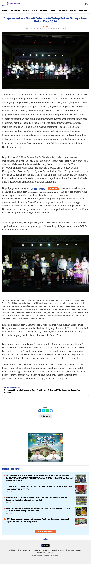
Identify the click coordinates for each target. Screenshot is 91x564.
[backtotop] (45, 540)
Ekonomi (63, 10)
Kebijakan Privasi (15, 550)
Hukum (72, 10)
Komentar (45, 416)
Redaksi (79, 550)
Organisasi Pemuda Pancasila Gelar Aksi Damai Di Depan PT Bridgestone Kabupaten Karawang (42, 391)
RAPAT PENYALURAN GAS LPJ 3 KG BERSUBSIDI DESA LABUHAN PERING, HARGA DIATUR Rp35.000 (39, 488)
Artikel (34, 10)
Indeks (26, 10)
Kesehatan (83, 10)
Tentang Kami (37, 550)
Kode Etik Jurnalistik (67, 550)
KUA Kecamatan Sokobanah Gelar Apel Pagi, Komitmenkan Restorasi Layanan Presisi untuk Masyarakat (37, 520)
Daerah (53, 10)
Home (4, 10)
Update (53, 189)
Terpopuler (15, 10)
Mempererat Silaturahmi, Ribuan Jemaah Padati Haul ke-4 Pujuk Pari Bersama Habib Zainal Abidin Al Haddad (37, 498)
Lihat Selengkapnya (45, 531)
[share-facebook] (39, 410)
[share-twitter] (43, 410)
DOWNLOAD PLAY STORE (45, 553)
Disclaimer (26, 550)
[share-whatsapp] (47, 410)
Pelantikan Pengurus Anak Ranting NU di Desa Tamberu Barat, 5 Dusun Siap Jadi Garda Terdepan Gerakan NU (38, 509)
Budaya (43, 10)
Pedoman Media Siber (51, 550)
